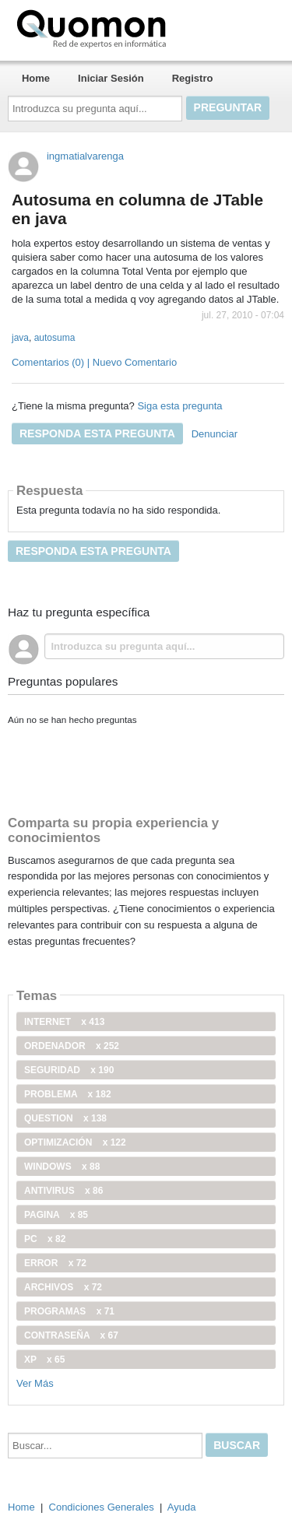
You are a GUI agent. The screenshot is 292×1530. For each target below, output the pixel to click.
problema (67, 1094)
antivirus (63, 1190)
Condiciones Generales (101, 1507)
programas (69, 1311)
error (55, 1263)
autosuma (55, 337)
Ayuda (181, 1507)
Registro (192, 78)
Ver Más (35, 1383)
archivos (63, 1287)
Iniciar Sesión (111, 78)
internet (64, 1021)
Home (36, 78)
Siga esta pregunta (179, 406)
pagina (56, 1214)
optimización (75, 1142)
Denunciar (214, 434)
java (20, 337)
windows (62, 1166)
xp (44, 1359)
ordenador (71, 1045)
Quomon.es (141, 27)
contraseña (71, 1335)
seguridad (69, 1070)
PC (44, 1238)
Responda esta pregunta (97, 433)
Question (65, 1118)
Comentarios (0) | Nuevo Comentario (94, 362)
